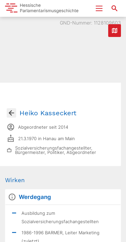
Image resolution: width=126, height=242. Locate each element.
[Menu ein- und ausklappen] (99, 8)
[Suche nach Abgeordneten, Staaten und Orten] (114, 8)
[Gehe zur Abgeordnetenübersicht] (11, 113)
